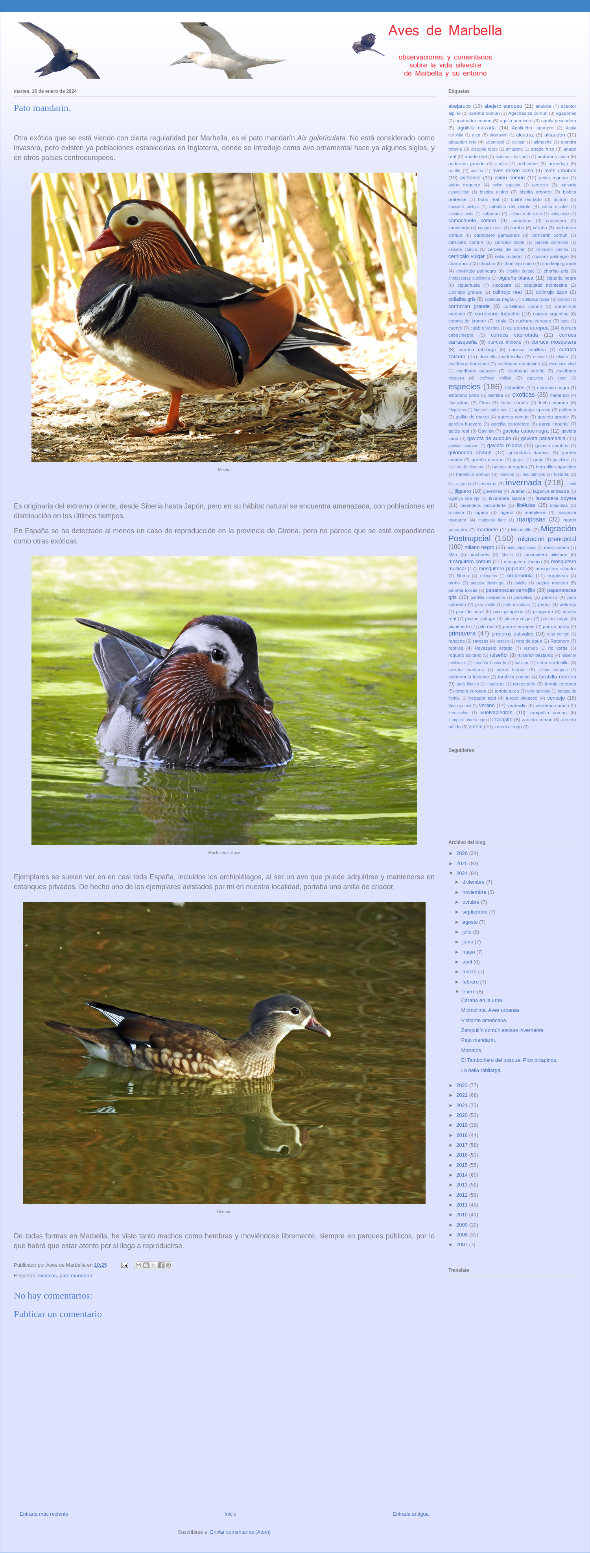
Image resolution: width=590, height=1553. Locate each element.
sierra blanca (511, 669)
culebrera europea (528, 328)
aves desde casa (512, 170)
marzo (470, 972)
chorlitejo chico (518, 263)
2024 (462, 873)
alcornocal (494, 142)
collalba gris (462, 299)
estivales (515, 388)
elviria (562, 356)
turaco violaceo (522, 697)
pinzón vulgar (555, 618)
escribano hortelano (468, 363)
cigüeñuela (468, 284)
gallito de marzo (472, 416)
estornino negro (553, 387)
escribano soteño (526, 370)
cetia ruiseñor (509, 256)
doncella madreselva (501, 356)
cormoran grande (469, 306)
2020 (462, 1115)
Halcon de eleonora (466, 467)
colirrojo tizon (552, 292)
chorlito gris (556, 270)
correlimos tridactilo (497, 314)
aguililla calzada (476, 128)
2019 (462, 1125)
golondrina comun (470, 452)
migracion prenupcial (547, 539)
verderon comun (552, 705)
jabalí (571, 484)
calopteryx (560, 214)
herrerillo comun (473, 474)
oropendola (520, 575)
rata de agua (529, 640)
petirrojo (568, 604)
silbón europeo (553, 670)
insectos (487, 483)
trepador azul (482, 697)
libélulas (526, 505)
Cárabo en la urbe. (482, 1000)
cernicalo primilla (552, 249)
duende (540, 357)
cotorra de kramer (467, 320)
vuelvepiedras (496, 712)
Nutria (463, 575)
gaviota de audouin (489, 438)
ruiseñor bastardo (535, 655)
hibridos (507, 474)
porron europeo (519, 626)
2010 (462, 1215)
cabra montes (555, 206)
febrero (471, 982)
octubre (472, 902)
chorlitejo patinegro (476, 270)
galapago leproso (532, 409)
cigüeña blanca (515, 278)
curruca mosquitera (553, 342)
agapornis (566, 113)
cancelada (458, 227)
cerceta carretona (551, 242)
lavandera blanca (507, 498)
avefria (477, 171)
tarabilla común (514, 676)
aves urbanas (560, 170)
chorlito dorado (520, 271)
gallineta (567, 409)
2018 (462, 1135)
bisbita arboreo (535, 191)
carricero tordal (509, 242)
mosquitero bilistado (545, 554)
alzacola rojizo (484, 149)
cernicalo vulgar (466, 256)
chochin (487, 263)
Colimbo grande (465, 292)
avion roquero (553, 177)
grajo (538, 459)
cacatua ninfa (461, 214)
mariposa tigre (492, 520)
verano (487, 705)
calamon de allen (525, 214)
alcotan (518, 142)
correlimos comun (522, 306)
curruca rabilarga (477, 349)
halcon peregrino (509, 466)
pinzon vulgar (518, 618)
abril (468, 962)
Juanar (518, 491)
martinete (487, 529)
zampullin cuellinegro (467, 720)
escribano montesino (519, 363)
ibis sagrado (459, 484)
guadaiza (561, 460)
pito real (486, 626)
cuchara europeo (533, 320)
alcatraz (525, 135)
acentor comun (484, 113)
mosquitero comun (469, 561)
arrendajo (558, 163)
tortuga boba (539, 691)
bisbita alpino (494, 191)
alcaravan (498, 135)
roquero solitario (464, 655)
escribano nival (562, 364)
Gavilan (486, 430)
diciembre (474, 882)
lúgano (506, 512)
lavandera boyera (556, 498)
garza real (458, 430)
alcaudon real (462, 141)
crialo (501, 320)
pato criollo (485, 604)
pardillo (549, 597)
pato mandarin (75, 1276)
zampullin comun (547, 712)
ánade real (476, 156)
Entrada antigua (411, 1514)
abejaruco (459, 106)
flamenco (559, 395)
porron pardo (556, 626)
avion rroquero (464, 184)
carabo (517, 227)
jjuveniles (492, 491)
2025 (462, 863)
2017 (462, 1145)
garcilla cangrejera (510, 423)
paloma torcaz (463, 590)
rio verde (558, 647)
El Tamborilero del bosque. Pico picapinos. (509, 1060)
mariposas (531, 519)
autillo (454, 170)
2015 (462, 1165)
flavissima (458, 402)
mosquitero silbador (556, 568)
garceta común (513, 416)
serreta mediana (466, 669)
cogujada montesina (545, 284)
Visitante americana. (484, 1020)
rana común (558, 634)
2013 (462, 1185)
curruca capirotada (514, 335)
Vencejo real (459, 706)
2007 (462, 1244)
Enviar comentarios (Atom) (240, 1532)
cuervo (455, 327)
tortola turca (507, 690)
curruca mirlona (504, 341)
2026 (462, 853)
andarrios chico (553, 156)
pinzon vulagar (480, 618)
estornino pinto (463, 395)
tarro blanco (468, 684)
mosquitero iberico (523, 561)
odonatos (488, 576)
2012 (462, 1195)
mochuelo (479, 554)
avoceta (540, 184)
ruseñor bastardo (490, 663)
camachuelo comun (472, 220)
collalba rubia (535, 299)
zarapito (503, 719)
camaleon (521, 220)
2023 (462, 1085)
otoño (454, 582)
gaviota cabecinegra (526, 431)
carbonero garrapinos (497, 235)
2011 (462, 1205)
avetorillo (470, 178)
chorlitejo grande (559, 263)
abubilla (543, 106)
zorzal (476, 727)
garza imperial (553, 423)
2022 (462, 1095)
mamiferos (535, 512)
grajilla (519, 460)
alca (476, 134)
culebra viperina (485, 328)
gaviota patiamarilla (543, 438)
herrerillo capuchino (556, 466)
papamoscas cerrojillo (510, 590)
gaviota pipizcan (463, 446)
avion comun (510, 178)
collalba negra (499, 299)
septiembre (476, 912)
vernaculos (458, 713)
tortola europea (560, 683)
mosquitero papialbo (502, 568)
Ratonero (559, 640)
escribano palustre (476, 370)
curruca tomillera (527, 349)
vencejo (556, 698)
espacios (535, 378)
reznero (531, 648)
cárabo (540, 227)
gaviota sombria (551, 445)
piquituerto (459, 626)
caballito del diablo (510, 206)
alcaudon (554, 135)
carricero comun (465, 242)
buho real (488, 199)
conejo (564, 299)
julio (468, 932)
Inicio (230, 1514)
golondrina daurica (529, 452)
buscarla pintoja (463, 206)
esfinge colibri (495, 377)
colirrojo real (507, 292)
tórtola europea (471, 690)
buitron (560, 199)
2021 (462, 1105)
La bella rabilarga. (481, 1070)
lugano (481, 512)
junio (469, 942)
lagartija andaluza (551, 491)
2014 (462, 1175)
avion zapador (506, 185)
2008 (462, 1235)
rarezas (481, 640)
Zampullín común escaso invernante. (502, 1030)
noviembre (475, 892)
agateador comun (473, 120)
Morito (507, 555)
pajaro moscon (552, 582)
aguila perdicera (516, 120)
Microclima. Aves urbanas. (491, 1010)
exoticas (47, 1276)
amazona (514, 149)
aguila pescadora (558, 120)
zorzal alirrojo (508, 726)
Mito (452, 554)
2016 (462, 1155)
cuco (565, 321)
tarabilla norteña (557, 677)
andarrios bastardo (513, 157)
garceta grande (553, 416)
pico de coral (469, 611)
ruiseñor (499, 655)
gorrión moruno (487, 459)
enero (470, 992)
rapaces (456, 640)
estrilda (495, 395)
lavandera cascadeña (483, 505)
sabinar (521, 663)
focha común (514, 402)
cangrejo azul (490, 228)
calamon (491, 213)
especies (464, 386)
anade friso (542, 148)
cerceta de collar (506, 249)
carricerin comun (550, 235)
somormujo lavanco (468, 676)
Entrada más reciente (44, 1514)
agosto (471, 922)
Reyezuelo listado (494, 647)
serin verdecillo (553, 662)
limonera (456, 512)
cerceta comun (462, 249)
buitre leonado (526, 199)
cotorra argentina (550, 313)
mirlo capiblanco (522, 547)
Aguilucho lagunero (532, 127)
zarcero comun (537, 719)
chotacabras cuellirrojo (469, 278)
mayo (469, 952)
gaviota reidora (504, 445)
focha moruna (553, 402)
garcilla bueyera (464, 423)
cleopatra (501, 284)
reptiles (455, 647)
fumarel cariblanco (490, 410)
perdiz (544, 604)
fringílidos (457, 410)
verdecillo (517, 705)
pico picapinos (508, 611)
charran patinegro (550, 256)
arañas (501, 164)
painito (520, 583)
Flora (484, 402)
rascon (503, 641)
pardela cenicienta (488, 597)
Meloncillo (521, 529)
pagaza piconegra (488, 583)
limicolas (559, 505)
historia (561, 474)
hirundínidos (534, 474)
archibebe (528, 163)
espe (562, 378)
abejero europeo (503, 106)
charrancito (459, 263)
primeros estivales (513, 634)
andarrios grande (466, 163)
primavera (462, 633)
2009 (462, 1225)
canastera (556, 220)
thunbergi (495, 684)
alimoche (542, 141)
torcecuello (524, 683)
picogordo (543, 611)
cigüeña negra (561, 277)
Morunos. (471, 1050)
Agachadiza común (528, 113)
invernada (524, 482)
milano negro (479, 547)
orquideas (558, 575)
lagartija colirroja (463, 498)
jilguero (463, 491)
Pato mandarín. (478, 1040)
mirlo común (556, 547)
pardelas (523, 597)
